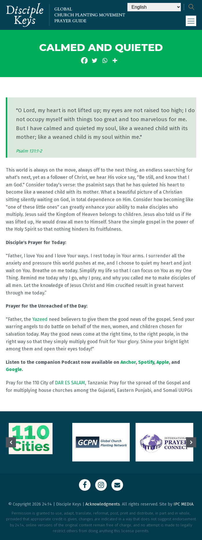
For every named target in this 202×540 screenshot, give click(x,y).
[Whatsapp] (104, 60)
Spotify (146, 362)
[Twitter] (94, 60)
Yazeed (40, 319)
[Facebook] (84, 60)
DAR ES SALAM (70, 383)
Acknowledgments (102, 504)
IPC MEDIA (183, 504)
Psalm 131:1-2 (29, 151)
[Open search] (191, 7)
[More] (114, 60)
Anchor (128, 362)
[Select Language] (154, 7)
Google (14, 369)
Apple (162, 362)
